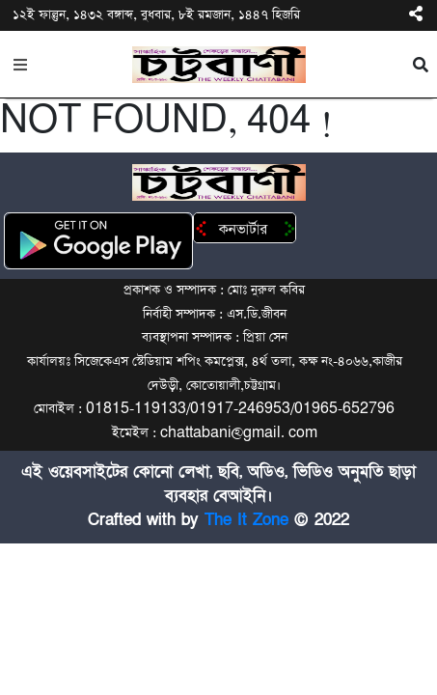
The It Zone (246, 520)
